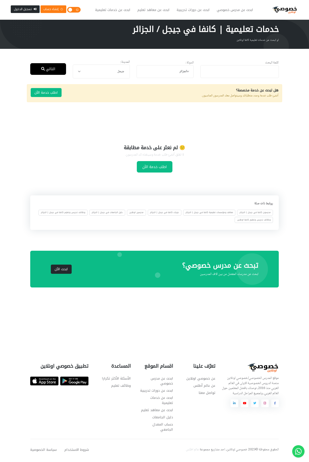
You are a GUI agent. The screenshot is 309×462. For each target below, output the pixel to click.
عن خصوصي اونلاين (200, 380)
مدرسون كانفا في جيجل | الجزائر (255, 214)
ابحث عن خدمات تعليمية (113, 11)
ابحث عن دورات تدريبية (194, 11)
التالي (48, 70)
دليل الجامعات (162, 419)
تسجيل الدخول (25, 10)
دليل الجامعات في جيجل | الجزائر (107, 214)
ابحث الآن (61, 271)
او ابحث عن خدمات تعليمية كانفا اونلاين (257, 41)
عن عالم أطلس (204, 387)
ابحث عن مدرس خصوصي (236, 11)
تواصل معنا (207, 394)
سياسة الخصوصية (43, 451)
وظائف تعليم (121, 387)
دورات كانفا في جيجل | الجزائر (164, 214)
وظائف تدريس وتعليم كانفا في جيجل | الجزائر (63, 214)
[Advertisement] (151, 124)
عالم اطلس (192, 451)
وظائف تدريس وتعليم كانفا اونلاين (254, 222)
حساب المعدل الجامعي (162, 428)
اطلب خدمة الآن (46, 94)
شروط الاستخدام (76, 451)
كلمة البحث (272, 64)
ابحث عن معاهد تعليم (154, 11)
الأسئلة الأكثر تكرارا (116, 380)
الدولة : (189, 64)
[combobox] (165, 73)
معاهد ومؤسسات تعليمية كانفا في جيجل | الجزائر (209, 214)
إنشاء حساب (53, 10)
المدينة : (125, 64)
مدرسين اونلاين (136, 214)
